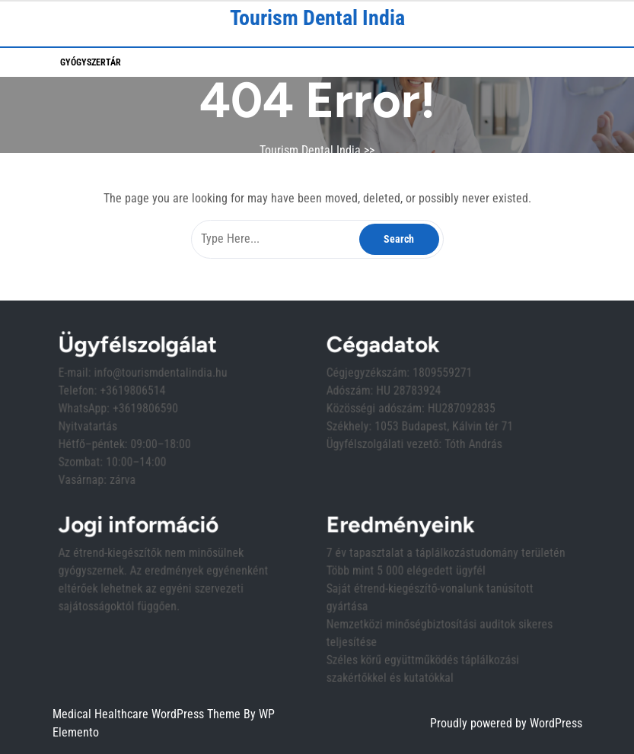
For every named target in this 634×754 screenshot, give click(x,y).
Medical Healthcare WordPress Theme (148, 714)
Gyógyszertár (90, 62)
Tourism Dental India (317, 17)
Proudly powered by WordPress (506, 723)
